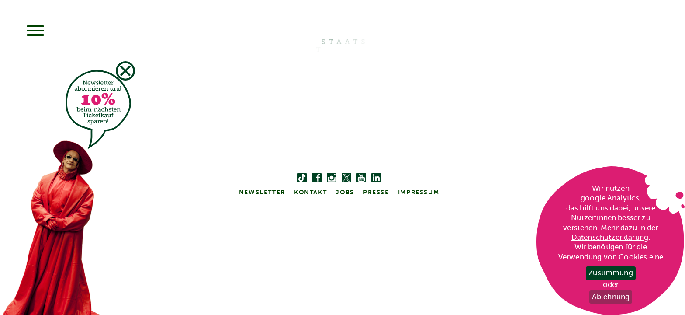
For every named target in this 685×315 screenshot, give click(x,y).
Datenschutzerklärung (609, 237)
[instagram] (331, 178)
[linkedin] (376, 178)
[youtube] (361, 178)
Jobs (345, 192)
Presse (376, 192)
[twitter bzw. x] (346, 178)
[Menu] (35, 31)
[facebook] (317, 178)
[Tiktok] (302, 178)
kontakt (310, 192)
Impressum (418, 192)
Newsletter (262, 192)
